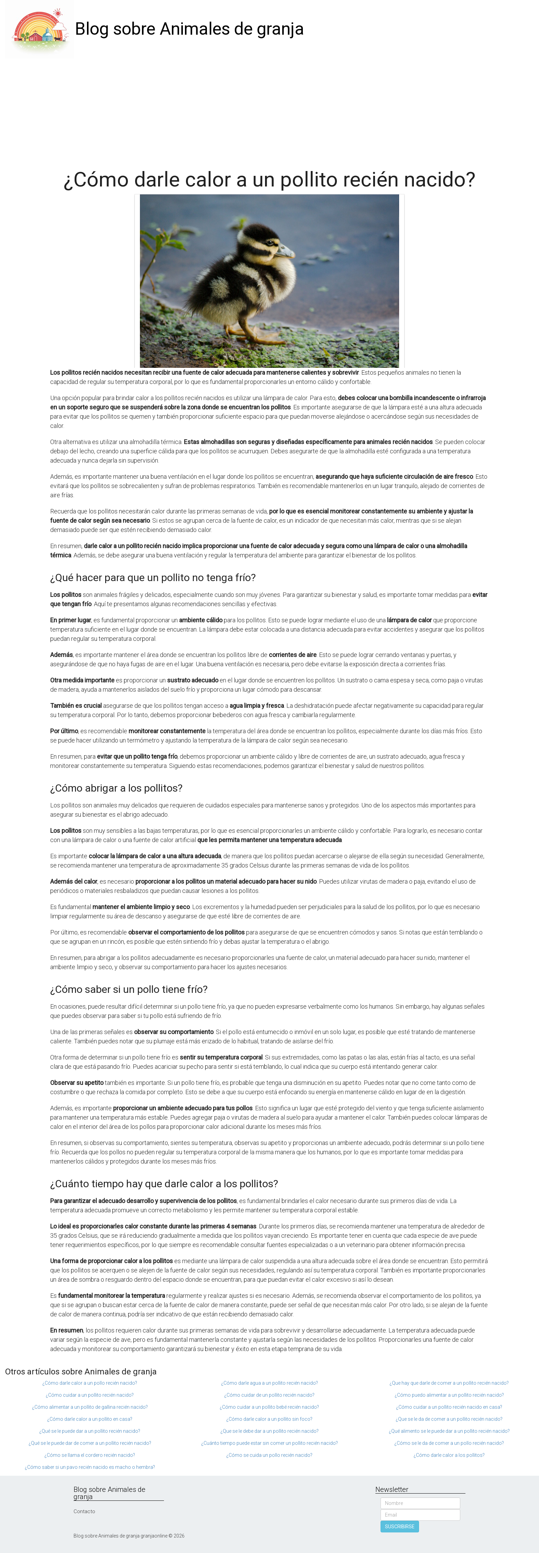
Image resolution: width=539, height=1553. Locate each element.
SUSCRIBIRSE (400, 1526)
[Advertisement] (269, 110)
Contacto (84, 1511)
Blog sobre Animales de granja (189, 29)
